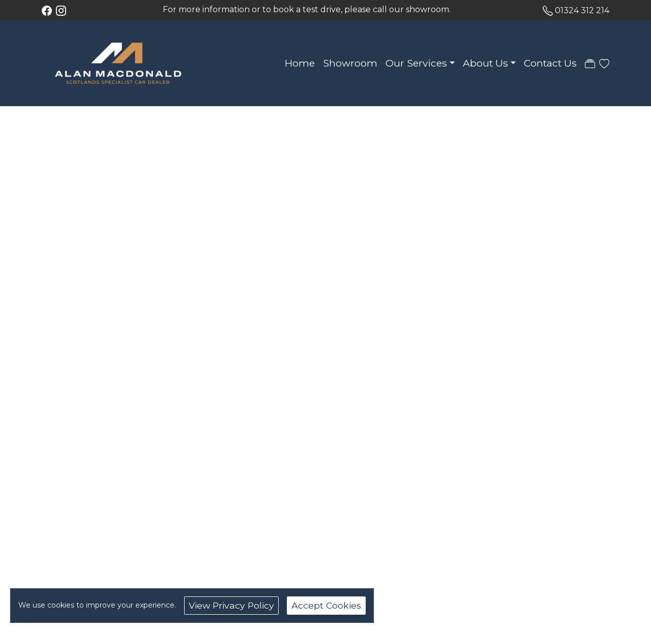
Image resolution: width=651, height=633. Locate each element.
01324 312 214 (582, 10)
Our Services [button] (416, 63)
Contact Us (550, 63)
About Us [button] (485, 63)
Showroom (350, 63)
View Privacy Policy (231, 605)
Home (300, 63)
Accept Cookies (326, 605)
